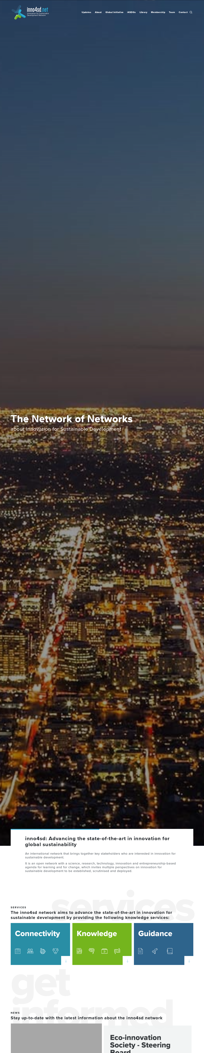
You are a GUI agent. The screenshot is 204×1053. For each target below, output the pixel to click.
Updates (86, 12)
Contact (183, 12)
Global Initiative (114, 12)
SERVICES (18, 907)
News (15, 1012)
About (98, 12)
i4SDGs (131, 12)
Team (172, 12)
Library (143, 12)
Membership (158, 12)
